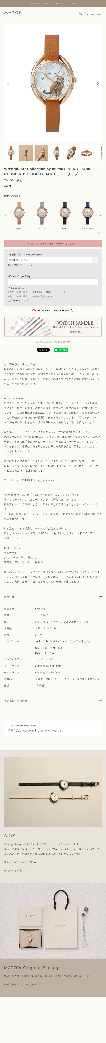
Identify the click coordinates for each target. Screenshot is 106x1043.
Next (97, 83)
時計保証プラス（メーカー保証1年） (27, 254)
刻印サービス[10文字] (19, 276)
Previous (8, 83)
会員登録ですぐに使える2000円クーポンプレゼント (53, 3)
